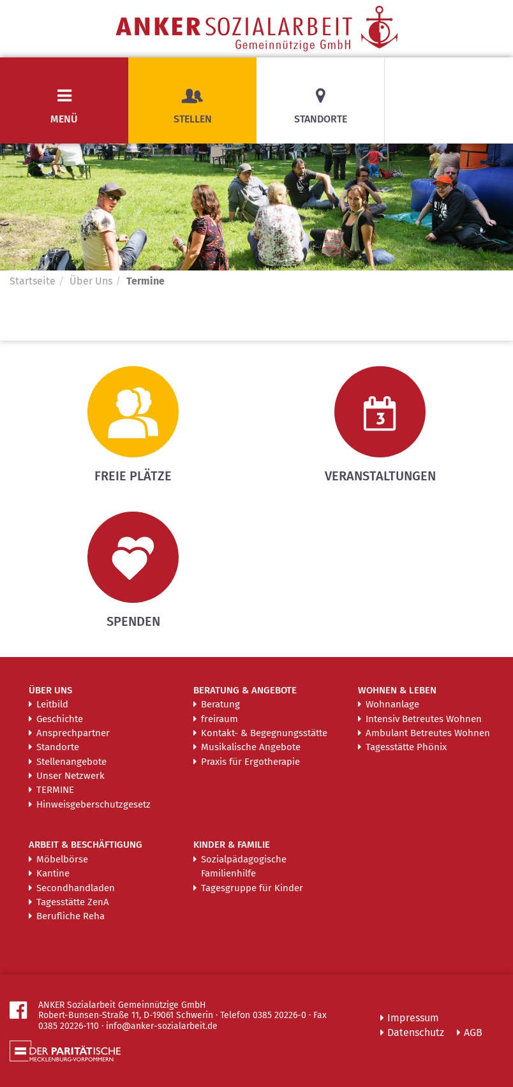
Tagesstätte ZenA (72, 902)
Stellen (193, 106)
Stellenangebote (71, 761)
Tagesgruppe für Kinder (252, 888)
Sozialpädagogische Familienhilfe (243, 866)
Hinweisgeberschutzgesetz (93, 804)
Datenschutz (415, 1032)
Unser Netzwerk (70, 775)
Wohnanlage (392, 704)
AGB (473, 1032)
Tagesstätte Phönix (406, 747)
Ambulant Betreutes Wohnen (428, 733)
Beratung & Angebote (245, 690)
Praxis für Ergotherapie (250, 761)
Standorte (320, 119)
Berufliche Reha (70, 916)
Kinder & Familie (231, 844)
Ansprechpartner (73, 733)
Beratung (220, 704)
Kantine (53, 873)
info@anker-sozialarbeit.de (162, 1026)
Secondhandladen (75, 888)
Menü (64, 119)
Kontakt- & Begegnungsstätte (264, 733)
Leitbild (52, 704)
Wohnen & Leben (397, 690)
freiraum (219, 719)
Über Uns (91, 281)
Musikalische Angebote (251, 747)
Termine (55, 789)
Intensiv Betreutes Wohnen (424, 719)
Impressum (413, 1018)
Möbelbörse (62, 859)
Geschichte (59, 719)
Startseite (33, 281)
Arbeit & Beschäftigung (85, 844)
